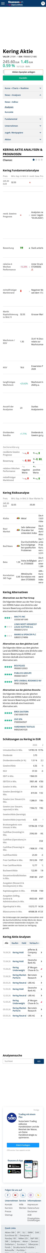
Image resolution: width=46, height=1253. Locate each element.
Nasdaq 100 (10, 1209)
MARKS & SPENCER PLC (25, 631)
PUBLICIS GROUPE (23, 670)
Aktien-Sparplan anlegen (23, 72)
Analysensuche (12, 1026)
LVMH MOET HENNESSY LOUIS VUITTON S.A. (25, 623)
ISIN (20, 57)
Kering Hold (18, 949)
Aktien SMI (9, 1203)
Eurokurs (21, 1215)
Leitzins (37, 1224)
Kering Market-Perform (19, 973)
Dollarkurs (10, 1215)
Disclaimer (32, 1182)
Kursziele (9, 112)
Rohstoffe (9, 1221)
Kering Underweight (19, 966)
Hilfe (21, 1175)
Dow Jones (24, 1206)
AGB (29, 1186)
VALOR (6, 57)
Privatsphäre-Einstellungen (33, 1190)
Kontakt (8, 1175)
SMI (6, 1212)
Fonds (8, 1218)
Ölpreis (27, 1224)
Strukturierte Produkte (23, 1218)
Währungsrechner (13, 1224)
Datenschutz (33, 1179)
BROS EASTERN (21, 709)
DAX (37, 1203)
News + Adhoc (11, 102)
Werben (22, 1179)
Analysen (9, 107)
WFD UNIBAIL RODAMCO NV (27, 678)
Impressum (32, 1175)
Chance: (8, 160)
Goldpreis (15, 1212)
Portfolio (21, 1221)
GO (38, 1032)
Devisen (34, 1212)
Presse (8, 1182)
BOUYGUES (19, 663)
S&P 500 (34, 1209)
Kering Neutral (19, 980)
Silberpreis (33, 1215)
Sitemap (9, 1186)
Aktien (25, 1212)
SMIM (30, 1203)
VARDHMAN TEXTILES (24, 724)
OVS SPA (18, 716)
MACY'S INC (19, 614)
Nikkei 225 (23, 1209)
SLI (23, 1203)
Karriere (9, 1179)
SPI (18, 1203)
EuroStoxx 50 (11, 1206)
